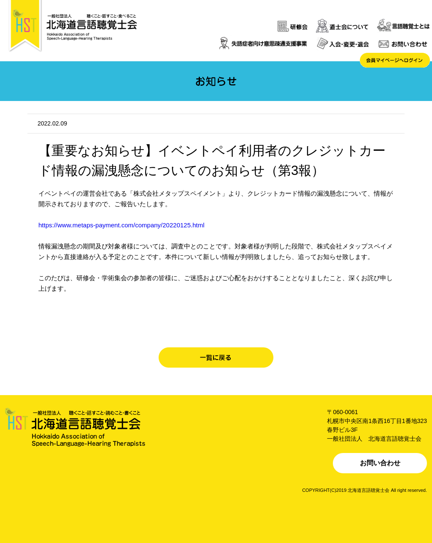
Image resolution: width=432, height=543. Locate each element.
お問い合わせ (380, 463)
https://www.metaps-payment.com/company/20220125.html (121, 225)
